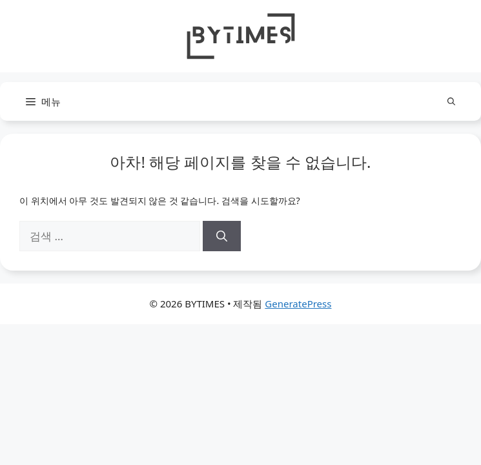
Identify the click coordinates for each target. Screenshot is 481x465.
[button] (451, 101)
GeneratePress (298, 303)
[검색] (222, 236)
